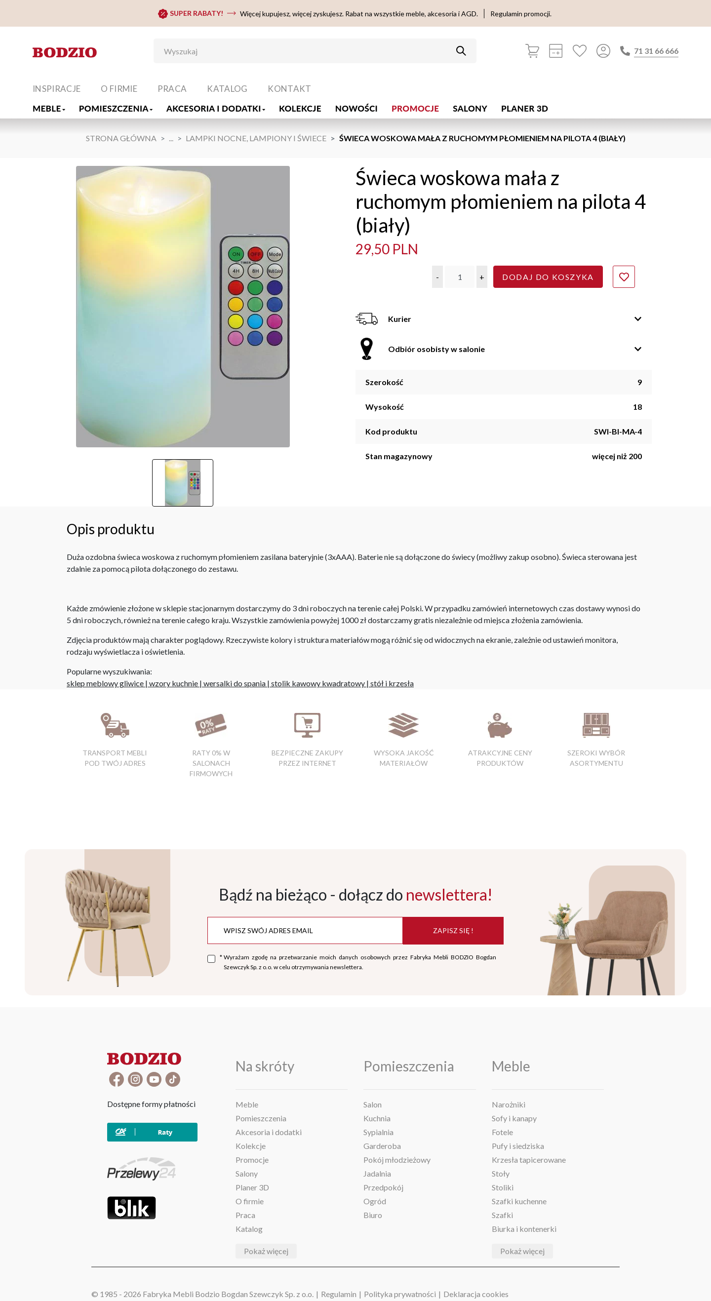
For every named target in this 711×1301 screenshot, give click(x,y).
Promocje (415, 108)
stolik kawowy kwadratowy (318, 683)
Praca (172, 88)
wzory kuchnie (173, 683)
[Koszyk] (532, 51)
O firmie (119, 88)
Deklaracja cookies (476, 1294)
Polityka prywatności (400, 1294)
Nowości (356, 108)
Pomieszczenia (116, 108)
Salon (372, 1104)
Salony (470, 108)
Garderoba (382, 1145)
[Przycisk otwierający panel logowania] (603, 51)
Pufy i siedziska (518, 1145)
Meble (49, 108)
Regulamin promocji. (521, 13)
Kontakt (289, 88)
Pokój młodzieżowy (397, 1159)
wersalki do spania (234, 683)
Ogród (374, 1201)
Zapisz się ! (453, 930)
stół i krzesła (392, 683)
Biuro (372, 1215)
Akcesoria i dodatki (215, 108)
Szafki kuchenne (519, 1201)
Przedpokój (383, 1187)
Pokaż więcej (266, 1251)
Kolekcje (300, 108)
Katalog (227, 88)
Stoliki (503, 1187)
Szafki (502, 1215)
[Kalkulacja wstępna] (556, 51)
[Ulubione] (580, 51)
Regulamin (338, 1294)
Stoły (501, 1173)
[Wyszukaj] (307, 50)
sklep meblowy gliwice (105, 683)
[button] (437, 277)
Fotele (502, 1132)
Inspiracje (56, 88)
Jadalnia (377, 1173)
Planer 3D (524, 108)
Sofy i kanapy (514, 1118)
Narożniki (508, 1104)
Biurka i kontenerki (524, 1228)
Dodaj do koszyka (548, 276)
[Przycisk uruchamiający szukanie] (461, 51)
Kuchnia (377, 1118)
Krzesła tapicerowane (529, 1159)
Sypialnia (378, 1132)
